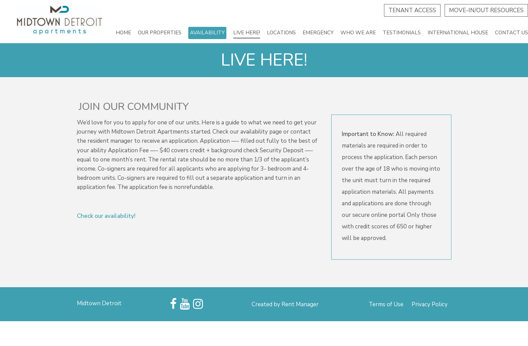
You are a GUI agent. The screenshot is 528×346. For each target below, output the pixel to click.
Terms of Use (386, 304)
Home (123, 32)
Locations (281, 32)
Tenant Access (412, 10)
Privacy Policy (430, 304)
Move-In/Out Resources (486, 10)
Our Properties (159, 32)
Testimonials (402, 32)
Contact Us (511, 32)
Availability (207, 32)
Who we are (358, 32)
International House (458, 32)
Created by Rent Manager (285, 304)
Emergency (318, 32)
